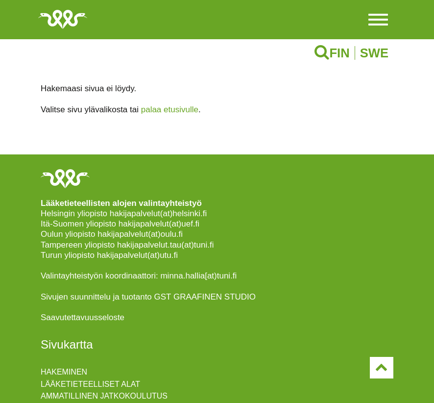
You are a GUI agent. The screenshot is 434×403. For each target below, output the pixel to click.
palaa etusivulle (169, 109)
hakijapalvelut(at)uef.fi (159, 223)
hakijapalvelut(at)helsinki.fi (158, 213)
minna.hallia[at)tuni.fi (198, 275)
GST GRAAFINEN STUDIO (205, 297)
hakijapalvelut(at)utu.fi (137, 255)
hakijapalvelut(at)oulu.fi (140, 234)
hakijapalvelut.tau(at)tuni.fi (165, 245)
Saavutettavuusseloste (82, 317)
